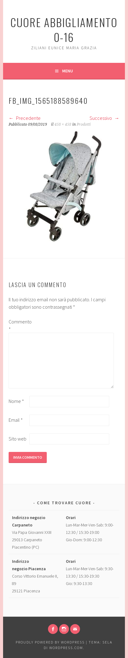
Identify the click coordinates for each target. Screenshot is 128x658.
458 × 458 (62, 124)
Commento (18, 325)
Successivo (104, 118)
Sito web (17, 439)
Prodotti (84, 124)
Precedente (25, 118)
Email (16, 420)
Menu (67, 71)
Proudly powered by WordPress (50, 642)
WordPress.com (66, 647)
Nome (16, 401)
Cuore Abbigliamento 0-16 (64, 29)
